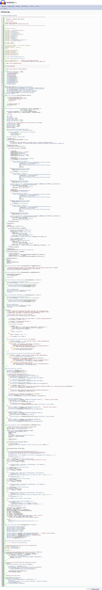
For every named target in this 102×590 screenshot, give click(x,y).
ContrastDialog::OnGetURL (26, 89)
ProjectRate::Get (19, 130)
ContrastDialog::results (14, 368)
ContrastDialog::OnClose (26, 92)
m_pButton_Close (12, 256)
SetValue (21, 285)
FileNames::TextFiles (15, 435)
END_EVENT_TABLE (9, 93)
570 (2, 553)
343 (2, 339)
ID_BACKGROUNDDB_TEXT (12, 82)
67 (2, 79)
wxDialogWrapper (28, 87)
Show (8, 277)
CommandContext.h (15, 546)
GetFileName (46, 455)
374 (2, 368)
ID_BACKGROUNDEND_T (12, 80)
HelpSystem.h (14, 39)
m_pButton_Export (14, 245)
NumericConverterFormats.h (18, 58)
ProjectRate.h (14, 33)
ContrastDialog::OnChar (26, 186)
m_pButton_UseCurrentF (16, 184)
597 (2, 578)
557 (2, 540)
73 (2, 85)
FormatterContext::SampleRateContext (32, 162)
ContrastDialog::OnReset (29, 91)
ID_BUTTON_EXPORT (11, 74)
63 (2, 75)
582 (2, 564)
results (9, 292)
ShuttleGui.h (14, 36)
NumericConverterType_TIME (26, 164)
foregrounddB (10, 118)
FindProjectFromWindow (18, 129)
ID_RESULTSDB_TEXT (11, 84)
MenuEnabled (14, 134)
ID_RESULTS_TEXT (11, 83)
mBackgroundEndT (11, 126)
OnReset (9, 275)
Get (11, 569)
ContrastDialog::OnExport (30, 90)
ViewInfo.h (13, 38)
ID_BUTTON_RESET (11, 75)
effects (5, 8)
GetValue (29, 458)
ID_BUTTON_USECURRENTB (13, 72)
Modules (18, 6)
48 (2, 61)
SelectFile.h (14, 35)
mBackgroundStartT (11, 125)
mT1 (7, 117)
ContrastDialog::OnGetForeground (35, 88)
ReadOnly (13, 135)
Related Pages (11, 6)
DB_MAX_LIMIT (22, 377)
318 (2, 315)
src (1, 8)
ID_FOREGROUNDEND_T (12, 78)
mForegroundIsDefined (12, 120)
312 (2, 310)
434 (2, 425)
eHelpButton (29, 249)
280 (2, 280)
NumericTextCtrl (17, 162)
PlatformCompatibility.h (17, 56)
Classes (32, 6)
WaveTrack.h (14, 31)
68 (2, 80)
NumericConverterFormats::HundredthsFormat (30, 165)
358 (2, 353)
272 (2, 272)
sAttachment (15, 578)
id (20, 111)
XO (10, 143)
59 (2, 72)
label (14, 230)
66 (2, 78)
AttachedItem (8, 578)
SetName (9, 114)
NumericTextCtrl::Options (27, 132)
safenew (25, 161)
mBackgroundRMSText (15, 217)
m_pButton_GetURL (12, 254)
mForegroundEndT (11, 124)
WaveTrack (30, 284)
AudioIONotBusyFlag (13, 581)
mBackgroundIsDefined (12, 120)
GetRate (29, 130)
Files (37, 6)
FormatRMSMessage (22, 315)
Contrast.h (13, 28)
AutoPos (13, 133)
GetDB (21, 290)
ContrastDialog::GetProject (22, 540)
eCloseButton (22, 249)
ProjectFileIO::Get (31, 455)
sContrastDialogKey (30, 553)
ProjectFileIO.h (15, 32)
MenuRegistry (17, 577)
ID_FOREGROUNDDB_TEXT (12, 81)
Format (22, 329)
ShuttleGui (9, 136)
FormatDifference (22, 339)
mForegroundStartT (11, 123)
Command (9, 579)
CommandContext (23, 564)
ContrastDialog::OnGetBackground (35, 88)
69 (2, 81)
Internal (46, 165)
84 (2, 95)
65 (2, 77)
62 (2, 74)
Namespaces (25, 6)
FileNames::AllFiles (27, 435)
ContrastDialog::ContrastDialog (13, 108)
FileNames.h (14, 37)
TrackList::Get (13, 284)
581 (2, 563)
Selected (22, 284)
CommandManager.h (15, 547)
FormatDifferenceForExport (24, 353)
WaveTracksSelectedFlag (27, 581)
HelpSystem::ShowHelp (12, 269)
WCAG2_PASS (21, 385)
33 (2, 47)
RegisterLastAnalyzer (30, 567)
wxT (22, 187)
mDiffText (12, 240)
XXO (46, 184)
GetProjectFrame (21, 555)
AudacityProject (9, 540)
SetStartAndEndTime (12, 289)
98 (2, 108)
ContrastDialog (19, 87)
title (37, 109)
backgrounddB (10, 119)
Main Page (4, 6)
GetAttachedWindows (26, 568)
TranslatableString (29, 109)
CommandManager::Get (13, 567)
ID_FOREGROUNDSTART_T (12, 77)
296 (2, 295)
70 (2, 82)
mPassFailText (13, 232)
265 (2, 265)
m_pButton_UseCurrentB (16, 216)
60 (2, 72)
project (11, 427)
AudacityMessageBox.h (16, 40)
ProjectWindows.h (15, 548)
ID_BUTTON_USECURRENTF (13, 72)
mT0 (7, 116)
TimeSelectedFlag (41, 581)
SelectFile (14, 430)
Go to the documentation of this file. (9, 15)
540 (2, 524)
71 (2, 83)
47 (2, 60)
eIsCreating (20, 136)
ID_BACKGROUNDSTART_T (12, 79)
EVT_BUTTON (9, 88)
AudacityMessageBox (13, 444)
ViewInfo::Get (23, 282)
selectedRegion (35, 282)
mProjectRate (10, 130)
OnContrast (12, 564)
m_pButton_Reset (14, 236)
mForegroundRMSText (15, 184)
